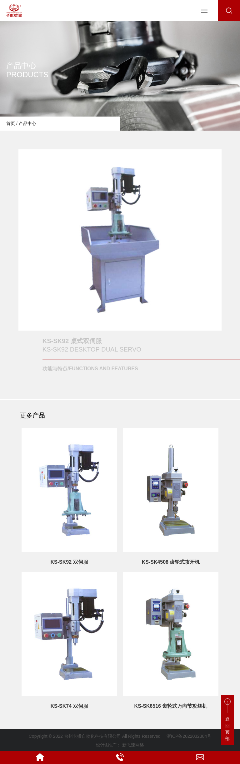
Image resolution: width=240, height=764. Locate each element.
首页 (10, 123)
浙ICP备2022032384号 (189, 736)
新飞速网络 (133, 744)
